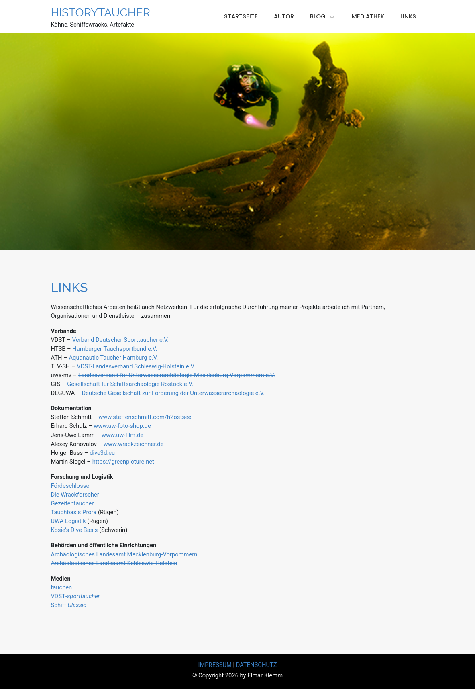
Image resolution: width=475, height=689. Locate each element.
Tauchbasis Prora (74, 512)
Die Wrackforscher (75, 494)
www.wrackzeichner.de (134, 444)
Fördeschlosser (71, 485)
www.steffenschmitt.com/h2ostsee (144, 417)
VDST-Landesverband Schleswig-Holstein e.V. (136, 366)
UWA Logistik (68, 521)
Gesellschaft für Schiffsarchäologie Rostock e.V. (130, 384)
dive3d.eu (101, 452)
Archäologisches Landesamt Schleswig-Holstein (114, 563)
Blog (318, 16)
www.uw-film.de (122, 435)
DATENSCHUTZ (256, 665)
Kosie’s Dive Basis (74, 530)
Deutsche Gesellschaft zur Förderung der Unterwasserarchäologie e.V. (173, 393)
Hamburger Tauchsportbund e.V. (114, 348)
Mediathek (368, 16)
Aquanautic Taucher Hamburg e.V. (113, 357)
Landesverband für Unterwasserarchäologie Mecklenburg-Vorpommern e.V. (176, 375)
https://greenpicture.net (123, 461)
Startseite (241, 16)
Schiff (68, 605)
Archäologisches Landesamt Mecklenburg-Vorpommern (124, 554)
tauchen (61, 587)
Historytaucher (100, 12)
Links (408, 16)
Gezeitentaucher (72, 503)
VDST (75, 596)
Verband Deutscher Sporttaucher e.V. (120, 339)
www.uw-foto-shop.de (122, 425)
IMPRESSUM (214, 665)
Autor (284, 16)
